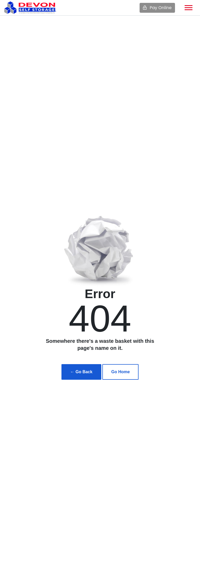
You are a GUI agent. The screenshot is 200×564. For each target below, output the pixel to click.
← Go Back (81, 372)
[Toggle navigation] (188, 8)
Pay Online (157, 8)
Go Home (120, 372)
